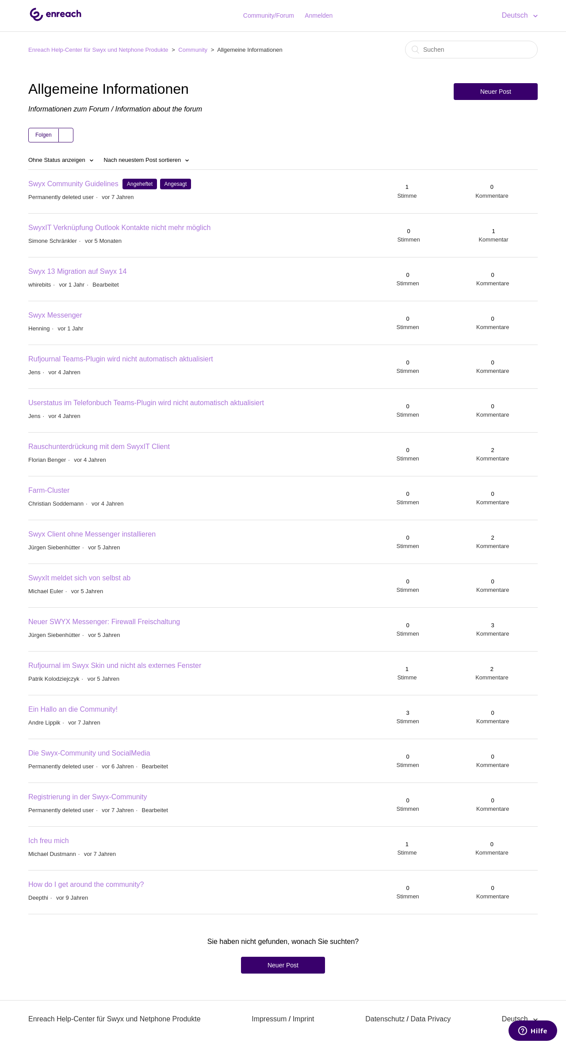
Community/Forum (268, 15)
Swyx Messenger (55, 315)
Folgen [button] (43, 135)
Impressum (269, 1019)
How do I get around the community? (86, 884)
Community (192, 49)
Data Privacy (430, 1019)
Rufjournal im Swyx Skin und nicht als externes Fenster (114, 665)
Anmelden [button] (319, 15)
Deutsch (516, 15)
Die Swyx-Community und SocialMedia (89, 753)
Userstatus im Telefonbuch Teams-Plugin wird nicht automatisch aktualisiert (146, 403)
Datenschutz (385, 1019)
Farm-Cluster (48, 490)
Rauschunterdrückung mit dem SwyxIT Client (99, 446)
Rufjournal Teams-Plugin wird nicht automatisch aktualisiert (120, 359)
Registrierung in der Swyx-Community (87, 797)
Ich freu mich (48, 840)
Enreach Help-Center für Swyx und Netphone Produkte (98, 49)
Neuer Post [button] (495, 91)
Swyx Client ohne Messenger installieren (92, 534)
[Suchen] (471, 49)
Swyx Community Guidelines (73, 184)
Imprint (303, 1019)
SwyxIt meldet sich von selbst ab (79, 578)
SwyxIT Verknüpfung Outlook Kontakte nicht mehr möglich (119, 227)
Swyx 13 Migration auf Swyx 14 (77, 271)
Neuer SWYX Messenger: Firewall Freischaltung (104, 621)
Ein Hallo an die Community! (73, 709)
